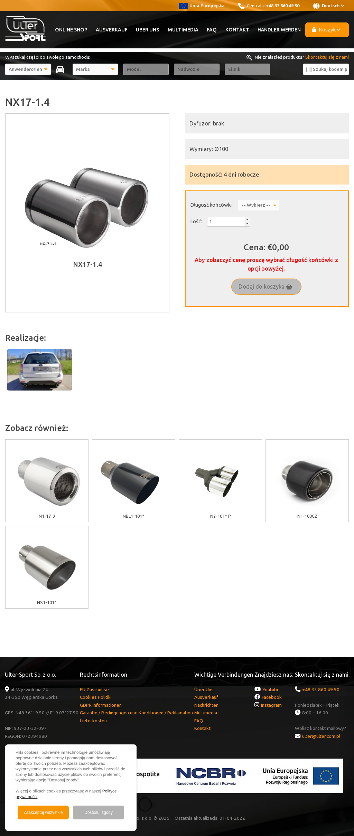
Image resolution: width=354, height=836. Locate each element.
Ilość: (196, 221)
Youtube (271, 689)
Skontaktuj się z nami (327, 57)
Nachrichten (206, 705)
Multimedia (183, 29)
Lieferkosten (93, 720)
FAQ (212, 29)
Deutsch (328, 6)
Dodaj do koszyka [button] (265, 286)
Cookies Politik (95, 697)
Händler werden (279, 29)
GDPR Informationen (101, 705)
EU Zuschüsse (94, 689)
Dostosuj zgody (98, 812)
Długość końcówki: (211, 205)
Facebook (272, 697)
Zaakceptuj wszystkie (43, 812)
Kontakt (237, 29)
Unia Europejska (202, 5)
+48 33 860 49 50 (282, 5)
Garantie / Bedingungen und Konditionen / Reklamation (136, 712)
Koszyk (326, 29)
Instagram (271, 705)
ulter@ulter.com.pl (321, 736)
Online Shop (71, 29)
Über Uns (147, 29)
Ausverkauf (112, 29)
